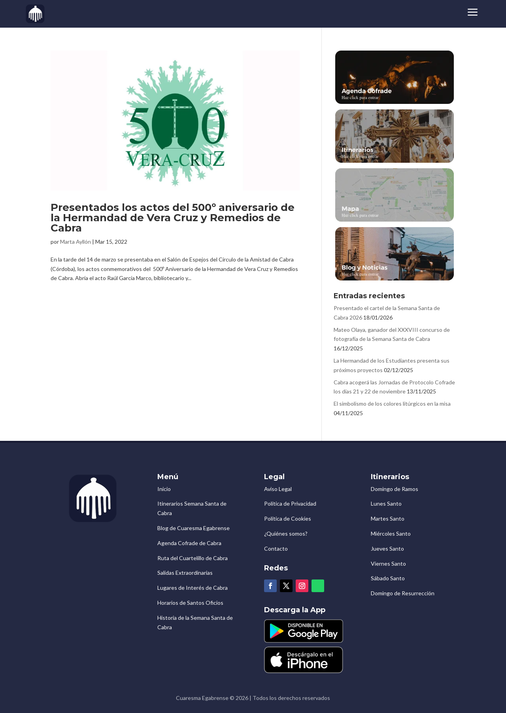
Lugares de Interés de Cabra (192, 587)
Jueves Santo (387, 548)
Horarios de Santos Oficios (190, 602)
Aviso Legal (278, 488)
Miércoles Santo (391, 533)
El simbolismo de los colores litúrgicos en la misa (392, 403)
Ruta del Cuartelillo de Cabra (192, 558)
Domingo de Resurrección (402, 593)
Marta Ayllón (75, 241)
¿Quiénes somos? (286, 533)
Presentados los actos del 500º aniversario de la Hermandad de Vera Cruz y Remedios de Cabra (173, 217)
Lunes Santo (386, 503)
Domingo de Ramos (394, 488)
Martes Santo (387, 518)
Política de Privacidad (290, 503)
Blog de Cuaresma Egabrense (193, 528)
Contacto (276, 548)
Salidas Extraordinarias (185, 572)
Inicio (164, 488)
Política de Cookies (287, 518)
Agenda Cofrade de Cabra (189, 543)
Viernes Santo (388, 563)
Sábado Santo (388, 578)
